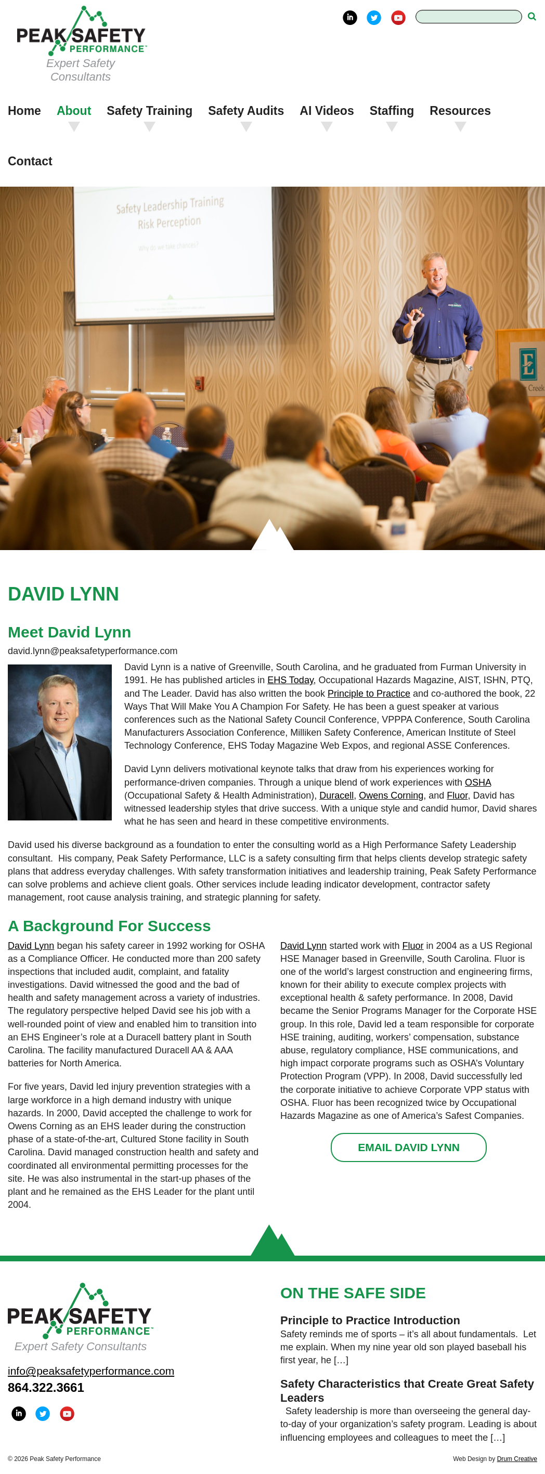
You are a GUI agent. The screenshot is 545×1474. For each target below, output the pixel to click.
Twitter (374, 17)
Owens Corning (391, 795)
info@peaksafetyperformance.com (91, 1371)
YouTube (398, 17)
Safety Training (149, 111)
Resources (460, 111)
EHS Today (290, 680)
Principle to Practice (369, 693)
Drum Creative (517, 1459)
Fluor (457, 795)
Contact (30, 161)
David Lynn (31, 946)
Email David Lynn (409, 1147)
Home (24, 111)
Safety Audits (246, 111)
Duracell (336, 795)
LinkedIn (350, 17)
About (74, 111)
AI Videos (327, 111)
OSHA (478, 782)
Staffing (392, 111)
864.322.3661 (46, 1387)
